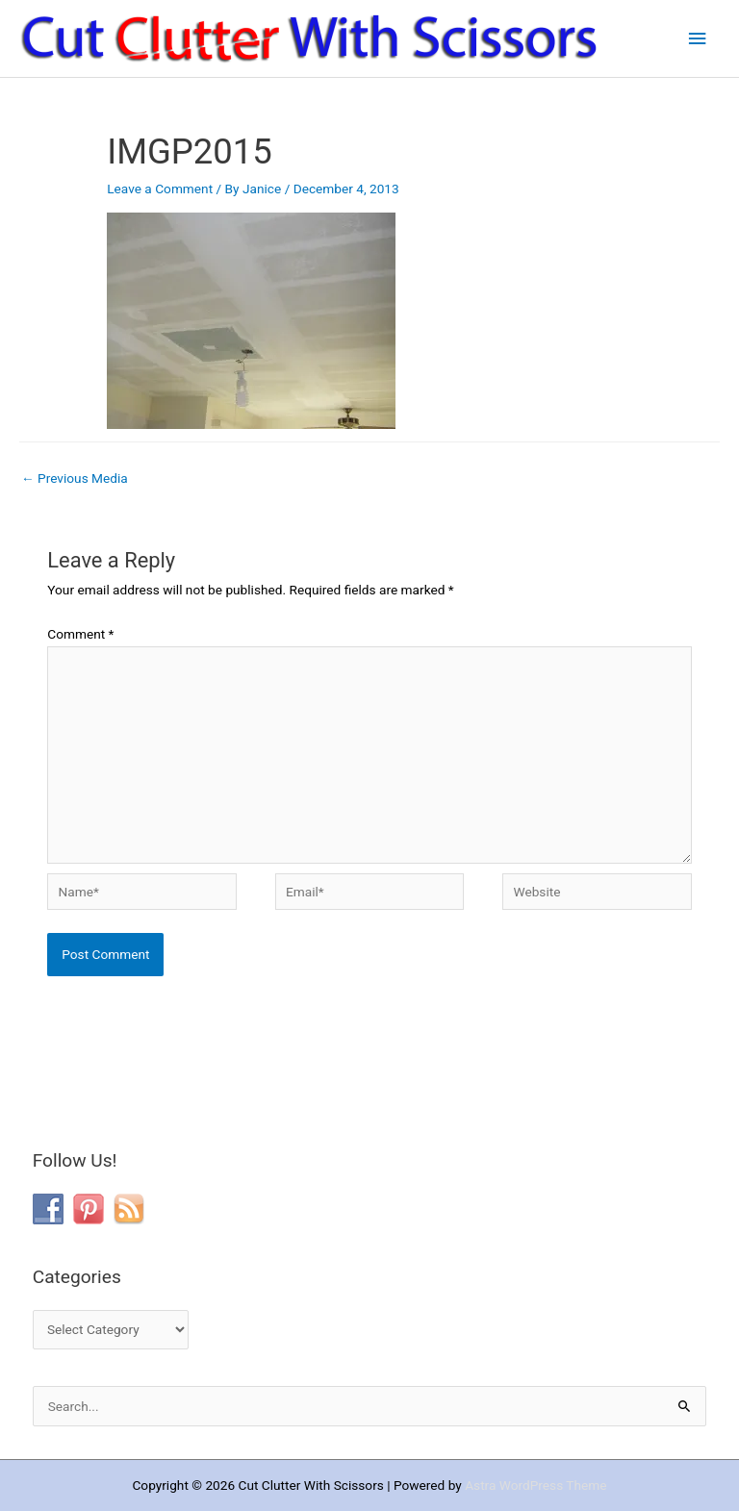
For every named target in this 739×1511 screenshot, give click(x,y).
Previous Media (74, 478)
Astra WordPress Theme (535, 1485)
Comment (80, 634)
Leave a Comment (160, 188)
